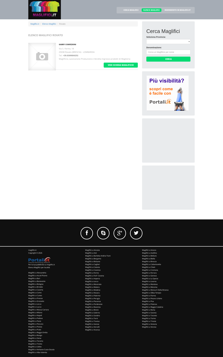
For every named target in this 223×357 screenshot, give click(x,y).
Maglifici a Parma (149, 295)
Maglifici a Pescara (35, 324)
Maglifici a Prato (34, 329)
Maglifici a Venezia (149, 324)
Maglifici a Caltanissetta (151, 264)
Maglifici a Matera (92, 287)
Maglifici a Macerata (93, 284)
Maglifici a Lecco (91, 281)
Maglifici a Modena (92, 290)
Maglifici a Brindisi (35, 287)
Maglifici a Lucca (34, 307)
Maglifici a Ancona (92, 250)
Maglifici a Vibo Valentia (37, 352)
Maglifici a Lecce (34, 304)
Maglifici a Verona (149, 327)
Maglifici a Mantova (150, 284)
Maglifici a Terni (91, 318)
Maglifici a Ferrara (149, 273)
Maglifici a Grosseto (36, 301)
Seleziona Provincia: (156, 37)
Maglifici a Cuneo (35, 295)
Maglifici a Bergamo (93, 258)
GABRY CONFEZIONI (67, 44)
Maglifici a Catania (92, 267)
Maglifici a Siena (34, 338)
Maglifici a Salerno (92, 312)
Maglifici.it (34, 24)
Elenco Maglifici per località (39, 267)
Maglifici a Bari (34, 278)
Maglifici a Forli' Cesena (94, 275)
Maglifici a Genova (149, 275)
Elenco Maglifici (49, 24)
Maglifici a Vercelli (92, 327)
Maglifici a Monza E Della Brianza (155, 290)
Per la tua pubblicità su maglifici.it (41, 264)
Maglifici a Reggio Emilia (38, 332)
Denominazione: (154, 47)
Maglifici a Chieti (148, 267)
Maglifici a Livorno (149, 281)
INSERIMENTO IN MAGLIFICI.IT (178, 10)
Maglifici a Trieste (149, 321)
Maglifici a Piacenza (93, 301)
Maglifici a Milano (35, 312)
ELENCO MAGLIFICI (151, 10)
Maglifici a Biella (148, 258)
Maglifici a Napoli (35, 315)
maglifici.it (32, 250)
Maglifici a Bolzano (92, 261)
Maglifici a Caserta (35, 290)
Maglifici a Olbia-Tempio (151, 293)
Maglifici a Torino (149, 318)
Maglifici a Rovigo (35, 335)
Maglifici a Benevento (36, 281)
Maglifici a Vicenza (92, 330)
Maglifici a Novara (92, 293)
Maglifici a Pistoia (35, 327)
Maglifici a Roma (148, 310)
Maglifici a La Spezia (150, 278)
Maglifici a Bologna (35, 284)
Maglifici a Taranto (149, 315)
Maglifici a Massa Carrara (38, 309)
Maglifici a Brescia (149, 261)
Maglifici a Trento (35, 344)
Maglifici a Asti (91, 253)
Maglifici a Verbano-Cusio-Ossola (41, 349)
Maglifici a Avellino (149, 253)
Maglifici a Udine (35, 346)
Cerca (168, 59)
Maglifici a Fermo (92, 273)
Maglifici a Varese (92, 324)
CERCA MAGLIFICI (131, 10)
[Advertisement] (167, 140)
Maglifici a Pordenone (93, 304)
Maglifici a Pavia (34, 321)
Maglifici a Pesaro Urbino (152, 298)
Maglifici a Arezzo (149, 250)
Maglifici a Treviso (92, 321)
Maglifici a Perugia (92, 298)
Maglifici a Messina (149, 287)
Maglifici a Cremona (150, 270)
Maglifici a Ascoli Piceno (37, 275)
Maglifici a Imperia (92, 278)
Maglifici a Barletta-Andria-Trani (98, 256)
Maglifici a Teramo (35, 341)
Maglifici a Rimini (92, 310)
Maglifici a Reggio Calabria (152, 307)
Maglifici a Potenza (149, 304)
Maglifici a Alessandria (37, 272)
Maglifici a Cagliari (92, 264)
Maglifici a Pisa (148, 301)
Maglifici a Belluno (149, 256)
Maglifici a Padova (35, 318)
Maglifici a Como (35, 292)
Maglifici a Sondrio (92, 315)
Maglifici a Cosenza (93, 270)
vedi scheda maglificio (121, 65)
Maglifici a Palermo (92, 295)
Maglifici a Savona (149, 312)
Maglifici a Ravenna (93, 307)
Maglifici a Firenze (35, 298)
